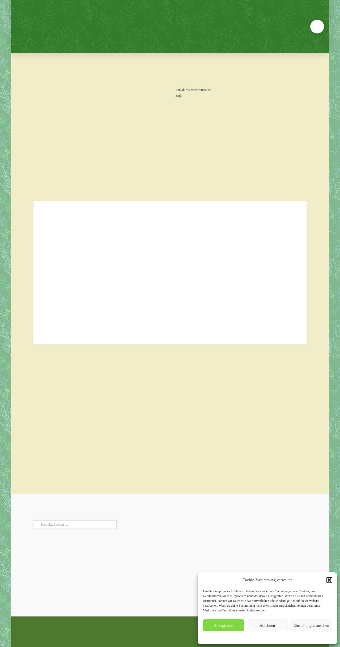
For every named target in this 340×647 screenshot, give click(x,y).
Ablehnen (267, 625)
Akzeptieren (223, 625)
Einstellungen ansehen (311, 625)
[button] (329, 580)
